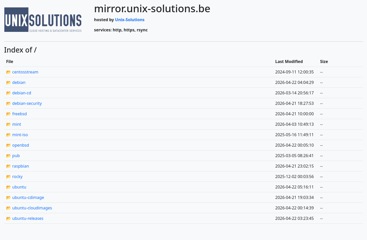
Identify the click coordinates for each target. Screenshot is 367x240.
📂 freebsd (16, 114)
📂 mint (13, 124)
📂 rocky (14, 176)
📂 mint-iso (17, 134)
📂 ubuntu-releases (24, 218)
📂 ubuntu (16, 187)
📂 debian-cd (18, 93)
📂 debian (15, 82)
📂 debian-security (24, 103)
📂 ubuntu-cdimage (25, 197)
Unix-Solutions (130, 19)
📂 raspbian (17, 166)
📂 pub (13, 155)
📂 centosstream (22, 72)
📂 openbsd (17, 145)
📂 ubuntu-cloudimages (29, 208)
